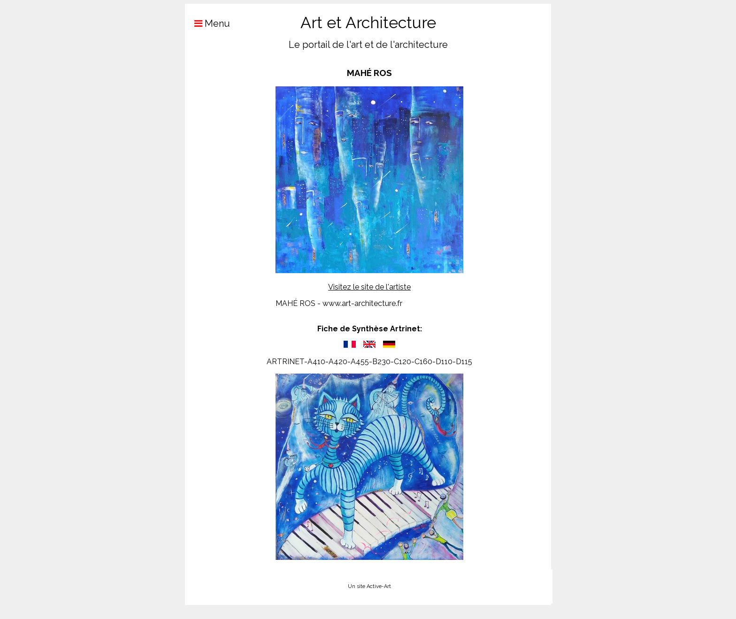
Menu (207, 23)
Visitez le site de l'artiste (369, 287)
